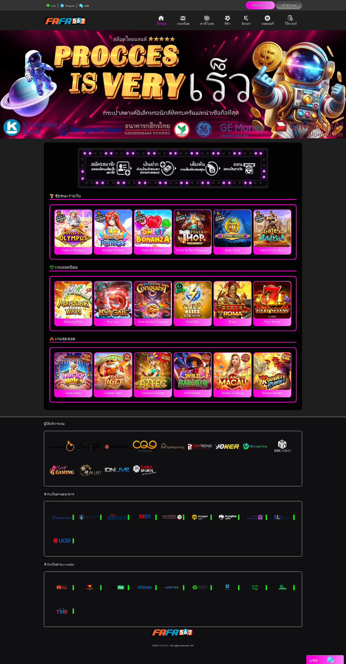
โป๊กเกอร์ (291, 20)
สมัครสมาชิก (260, 5)
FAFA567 (164, 645)
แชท (84, 5)
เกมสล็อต (183, 20)
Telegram (67, 5)
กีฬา (228, 20)
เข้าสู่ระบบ (289, 5)
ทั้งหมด (161, 20)
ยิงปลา (246, 20)
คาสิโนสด (207, 20)
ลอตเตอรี (268, 20)
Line (51, 5)
